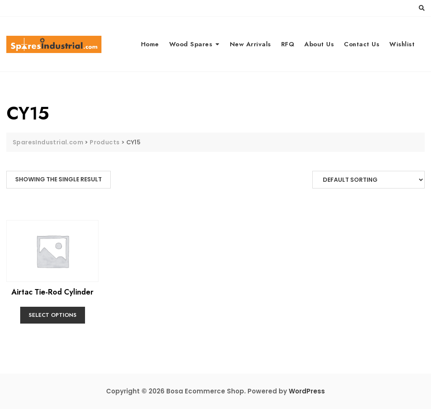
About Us (319, 44)
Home (150, 44)
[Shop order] (368, 180)
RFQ (288, 44)
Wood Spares (191, 44)
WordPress (307, 391)
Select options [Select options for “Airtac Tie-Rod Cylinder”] (53, 315)
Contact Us (361, 44)
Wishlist (402, 44)
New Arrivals (250, 44)
